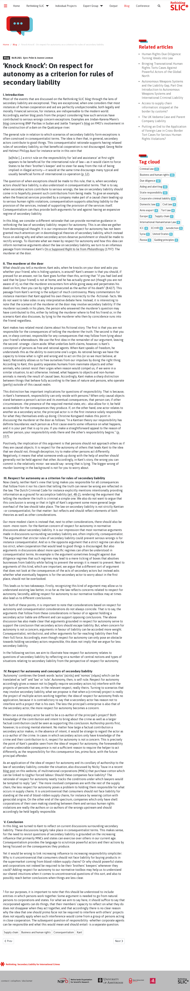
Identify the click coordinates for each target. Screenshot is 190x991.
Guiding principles (164, 239)
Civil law (167, 204)
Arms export (147, 210)
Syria (142, 233)
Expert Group (90, 5)
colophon (15, 981)
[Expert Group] (100, 6)
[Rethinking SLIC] (46, 6)
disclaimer (27, 981)
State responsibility (151, 192)
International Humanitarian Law (158, 222)
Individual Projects (66, 5)
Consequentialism (64, 932)
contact (5, 981)
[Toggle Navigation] (5, 6)
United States (161, 233)
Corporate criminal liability (155, 198)
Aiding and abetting (151, 186)
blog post (9, 771)
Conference (143, 5)
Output (113, 5)
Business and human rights (36, 932)
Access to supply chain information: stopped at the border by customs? (160, 107)
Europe (144, 216)
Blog (127, 5)
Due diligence (147, 180)
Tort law (166, 210)
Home (16, 5)
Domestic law (147, 204)
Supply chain (11, 932)
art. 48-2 (74, 494)
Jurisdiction (172, 228)
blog (6, 123)
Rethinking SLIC (35, 5)
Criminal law (147, 168)
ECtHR (155, 228)
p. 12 (85, 174)
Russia (143, 239)
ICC (142, 228)
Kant (79, 932)
